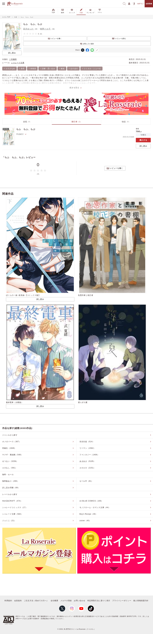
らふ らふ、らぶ (25, 129)
